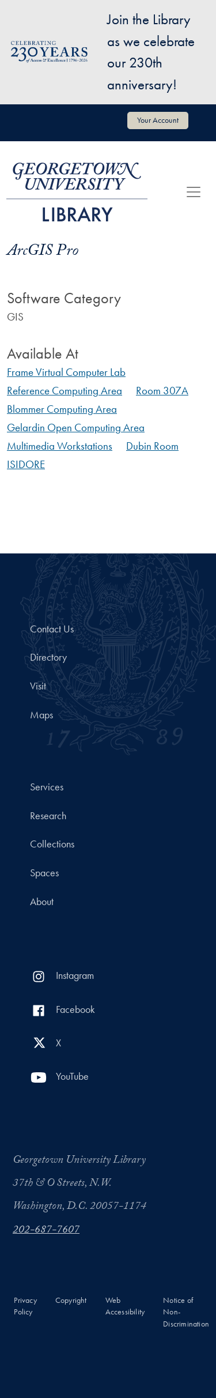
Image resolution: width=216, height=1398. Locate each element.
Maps (41, 715)
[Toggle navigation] (193, 192)
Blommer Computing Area (62, 409)
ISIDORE (26, 464)
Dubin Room (152, 446)
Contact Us (52, 629)
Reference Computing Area (64, 390)
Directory (48, 657)
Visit (38, 686)
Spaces (44, 872)
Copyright (71, 1300)
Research (48, 815)
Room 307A (162, 390)
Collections (52, 844)
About (42, 901)
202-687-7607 (46, 1231)
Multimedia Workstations (59, 446)
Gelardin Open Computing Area (76, 427)
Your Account (158, 120)
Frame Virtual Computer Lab (66, 372)
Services (46, 787)
